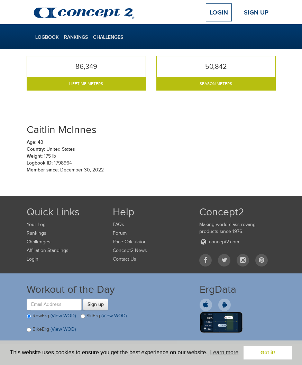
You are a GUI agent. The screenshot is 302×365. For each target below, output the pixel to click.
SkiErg (104, 316)
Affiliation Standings (47, 250)
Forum (120, 233)
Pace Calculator (129, 241)
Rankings (76, 37)
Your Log (36, 224)
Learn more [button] (224, 352)
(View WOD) (63, 315)
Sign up (96, 304)
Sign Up (256, 12)
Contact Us (124, 259)
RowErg (51, 316)
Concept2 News (130, 250)
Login (219, 12)
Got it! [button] (267, 352)
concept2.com (219, 241)
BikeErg (51, 330)
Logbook (47, 37)
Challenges (108, 37)
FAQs (118, 224)
